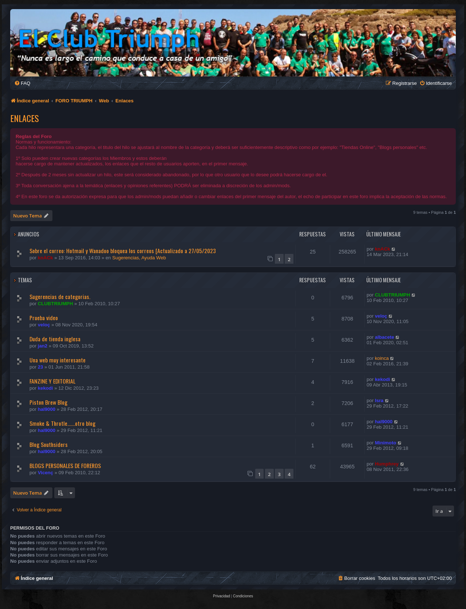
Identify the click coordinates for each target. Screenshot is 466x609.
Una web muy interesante (57, 359)
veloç (44, 324)
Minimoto (385, 442)
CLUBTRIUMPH (55, 303)
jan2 (42, 346)
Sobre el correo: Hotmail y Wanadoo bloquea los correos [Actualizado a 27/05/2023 (122, 250)
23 (40, 367)
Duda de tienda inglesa (54, 338)
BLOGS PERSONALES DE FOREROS (65, 465)
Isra (379, 400)
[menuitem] (22, 83)
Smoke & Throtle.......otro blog (62, 423)
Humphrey (387, 464)
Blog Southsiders (48, 444)
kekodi (45, 388)
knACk (45, 257)
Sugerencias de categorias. (59, 296)
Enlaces (24, 118)
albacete (384, 337)
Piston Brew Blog (48, 402)
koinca (382, 358)
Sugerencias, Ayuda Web (139, 257)
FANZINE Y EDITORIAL (52, 381)
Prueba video (43, 317)
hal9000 (46, 409)
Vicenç (45, 472)
